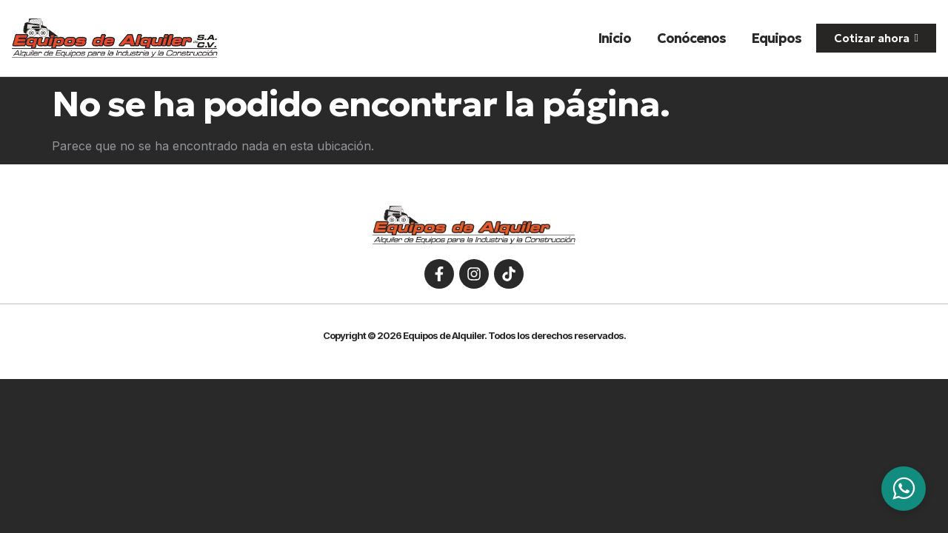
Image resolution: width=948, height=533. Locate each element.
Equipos (776, 38)
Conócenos (691, 38)
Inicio (614, 38)
